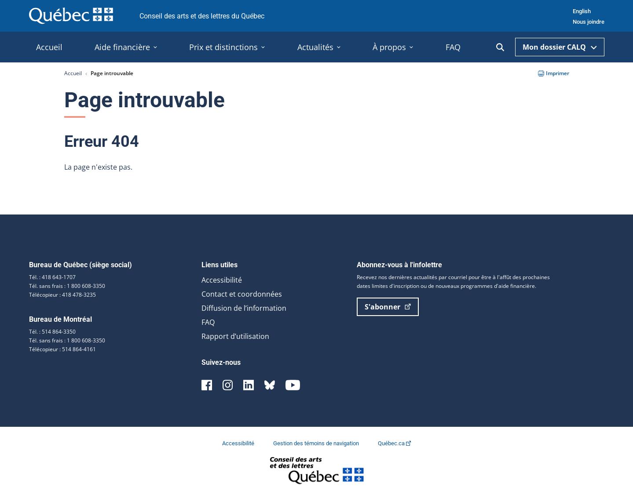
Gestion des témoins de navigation (316, 443)
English (582, 11)
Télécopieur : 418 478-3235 (62, 294)
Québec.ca (394, 443)
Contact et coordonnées (241, 294)
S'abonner (388, 307)
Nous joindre (588, 21)
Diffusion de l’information (243, 308)
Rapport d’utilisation (235, 336)
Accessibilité (221, 280)
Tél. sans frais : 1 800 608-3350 (67, 286)
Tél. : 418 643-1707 (52, 277)
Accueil (73, 73)
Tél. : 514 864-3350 (52, 331)
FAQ (208, 322)
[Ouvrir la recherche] (500, 47)
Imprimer (553, 73)
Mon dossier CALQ (560, 47)
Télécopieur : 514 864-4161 (62, 349)
